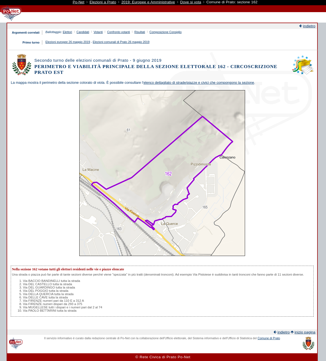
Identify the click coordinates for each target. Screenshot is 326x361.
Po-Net (78, 2)
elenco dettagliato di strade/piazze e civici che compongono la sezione (198, 82)
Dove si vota (190, 2)
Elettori (67, 32)
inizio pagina (305, 332)
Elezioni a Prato (102, 2)
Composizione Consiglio (166, 32)
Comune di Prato (268, 338)
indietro (309, 26)
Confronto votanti (118, 32)
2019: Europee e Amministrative (148, 2)
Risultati (139, 32)
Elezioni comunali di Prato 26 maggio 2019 (121, 42)
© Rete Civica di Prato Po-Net (163, 357)
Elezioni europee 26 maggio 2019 (67, 42)
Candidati (83, 32)
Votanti (98, 32)
